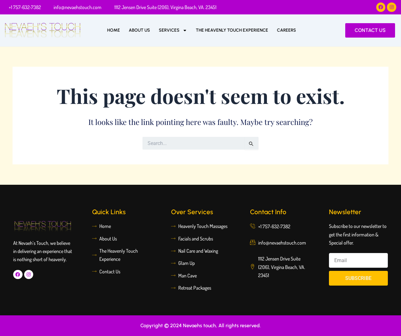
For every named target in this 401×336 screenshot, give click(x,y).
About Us (139, 30)
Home (113, 30)
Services (173, 30)
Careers (286, 30)
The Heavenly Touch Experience (232, 30)
